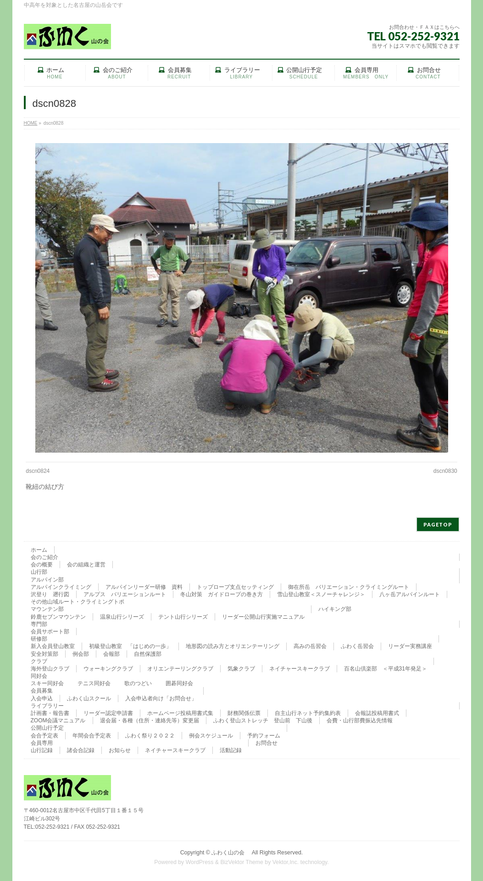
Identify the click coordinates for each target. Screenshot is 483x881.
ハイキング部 (334, 609)
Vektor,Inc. (285, 862)
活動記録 (231, 750)
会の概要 (42, 564)
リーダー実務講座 (410, 646)
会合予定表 (44, 735)
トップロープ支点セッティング (235, 587)
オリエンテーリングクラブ (180, 668)
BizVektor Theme (241, 862)
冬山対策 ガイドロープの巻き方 (221, 594)
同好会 (39, 676)
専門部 (39, 624)
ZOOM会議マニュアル (58, 720)
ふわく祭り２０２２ (150, 735)
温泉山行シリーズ (122, 617)
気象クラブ (241, 668)
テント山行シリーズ (183, 617)
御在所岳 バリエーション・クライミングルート (348, 587)
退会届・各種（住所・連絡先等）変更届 (149, 720)
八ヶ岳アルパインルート (409, 594)
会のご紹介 (44, 557)
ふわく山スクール (89, 698)
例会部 (80, 654)
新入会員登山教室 (53, 646)
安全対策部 (44, 654)
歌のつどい (138, 683)
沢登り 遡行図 (50, 594)
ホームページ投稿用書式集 (180, 713)
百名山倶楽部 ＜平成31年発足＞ (385, 668)
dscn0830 (445, 471)
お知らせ (120, 750)
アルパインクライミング (61, 587)
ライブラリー (47, 706)
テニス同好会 (94, 683)
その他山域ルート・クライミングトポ (77, 601)
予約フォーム (263, 735)
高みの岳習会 (310, 646)
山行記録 (42, 750)
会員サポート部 (50, 631)
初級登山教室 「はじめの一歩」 (130, 646)
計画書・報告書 (50, 713)
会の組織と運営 (86, 564)
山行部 (39, 572)
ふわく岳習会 (357, 646)
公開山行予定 (47, 728)
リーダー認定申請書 (108, 713)
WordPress (200, 862)
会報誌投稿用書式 (377, 713)
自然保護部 (147, 654)
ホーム (39, 550)
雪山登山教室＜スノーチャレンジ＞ (321, 594)
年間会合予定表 (91, 735)
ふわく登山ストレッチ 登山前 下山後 (262, 720)
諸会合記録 (80, 750)
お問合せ (266, 743)
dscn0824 (38, 471)
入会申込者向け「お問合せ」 (161, 698)
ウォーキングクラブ (108, 668)
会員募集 (42, 690)
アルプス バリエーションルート (124, 594)
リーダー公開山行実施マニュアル (263, 617)
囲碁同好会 (179, 683)
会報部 (111, 654)
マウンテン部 (47, 609)
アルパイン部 (47, 579)
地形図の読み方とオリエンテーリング (232, 646)
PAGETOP (437, 524)
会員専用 (42, 743)
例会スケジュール (211, 735)
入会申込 (42, 698)
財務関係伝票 (244, 713)
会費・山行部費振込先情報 (360, 720)
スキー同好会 (47, 683)
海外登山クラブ (50, 668)
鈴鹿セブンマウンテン (58, 617)
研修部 (39, 639)
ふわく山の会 (230, 852)
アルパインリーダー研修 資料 (144, 587)
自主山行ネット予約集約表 (308, 713)
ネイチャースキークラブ (299, 668)
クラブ (39, 661)
